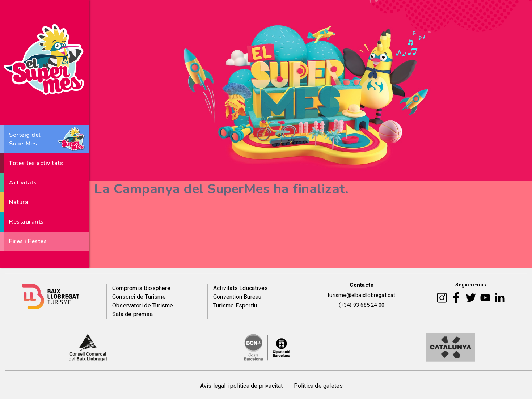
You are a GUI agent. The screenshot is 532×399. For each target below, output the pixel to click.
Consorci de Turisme (139, 296)
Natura (18, 202)
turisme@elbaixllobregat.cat (361, 295)
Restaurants (26, 222)
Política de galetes (318, 385)
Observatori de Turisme (142, 305)
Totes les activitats (36, 163)
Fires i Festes (28, 241)
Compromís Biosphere (141, 288)
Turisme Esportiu (235, 305)
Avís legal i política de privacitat (241, 385)
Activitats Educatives (240, 288)
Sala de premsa (132, 314)
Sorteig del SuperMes (25, 139)
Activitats (23, 183)
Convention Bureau (237, 296)
